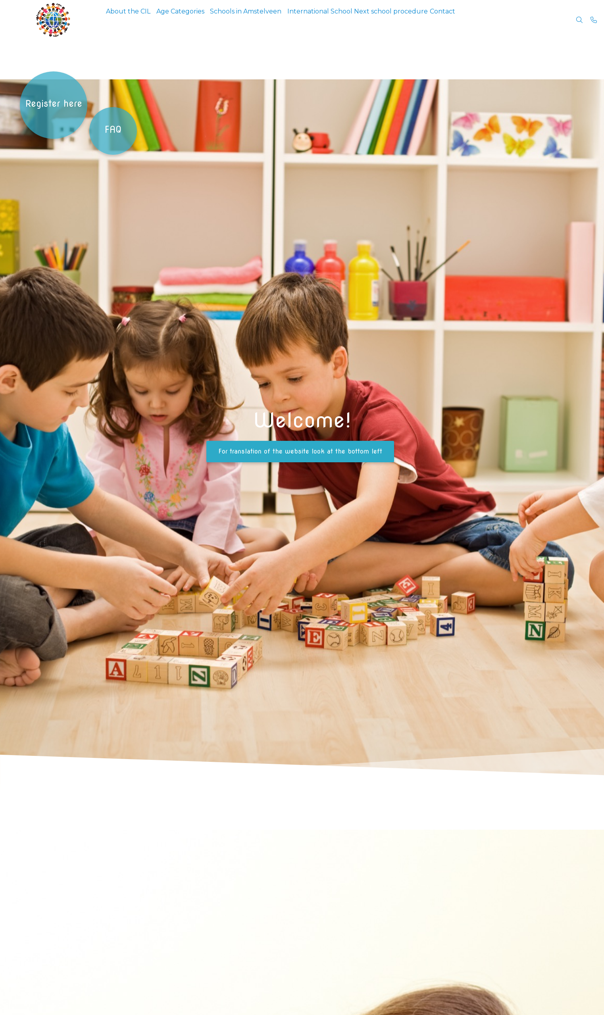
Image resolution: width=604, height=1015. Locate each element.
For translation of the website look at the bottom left (300, 451)
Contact (476, 19)
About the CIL (131, 19)
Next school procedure (419, 19)
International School (341, 19)
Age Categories (189, 19)
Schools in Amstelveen (261, 19)
